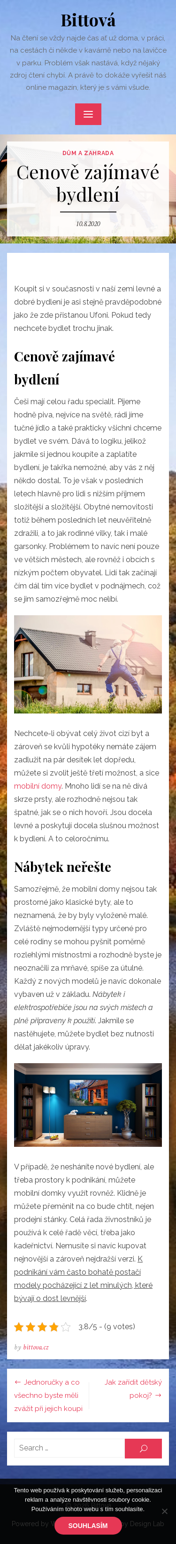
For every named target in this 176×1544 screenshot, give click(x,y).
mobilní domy (37, 786)
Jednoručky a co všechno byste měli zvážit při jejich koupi (48, 1395)
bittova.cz (35, 1347)
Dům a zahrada (88, 153)
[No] (164, 1511)
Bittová (88, 19)
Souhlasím (88, 1525)
